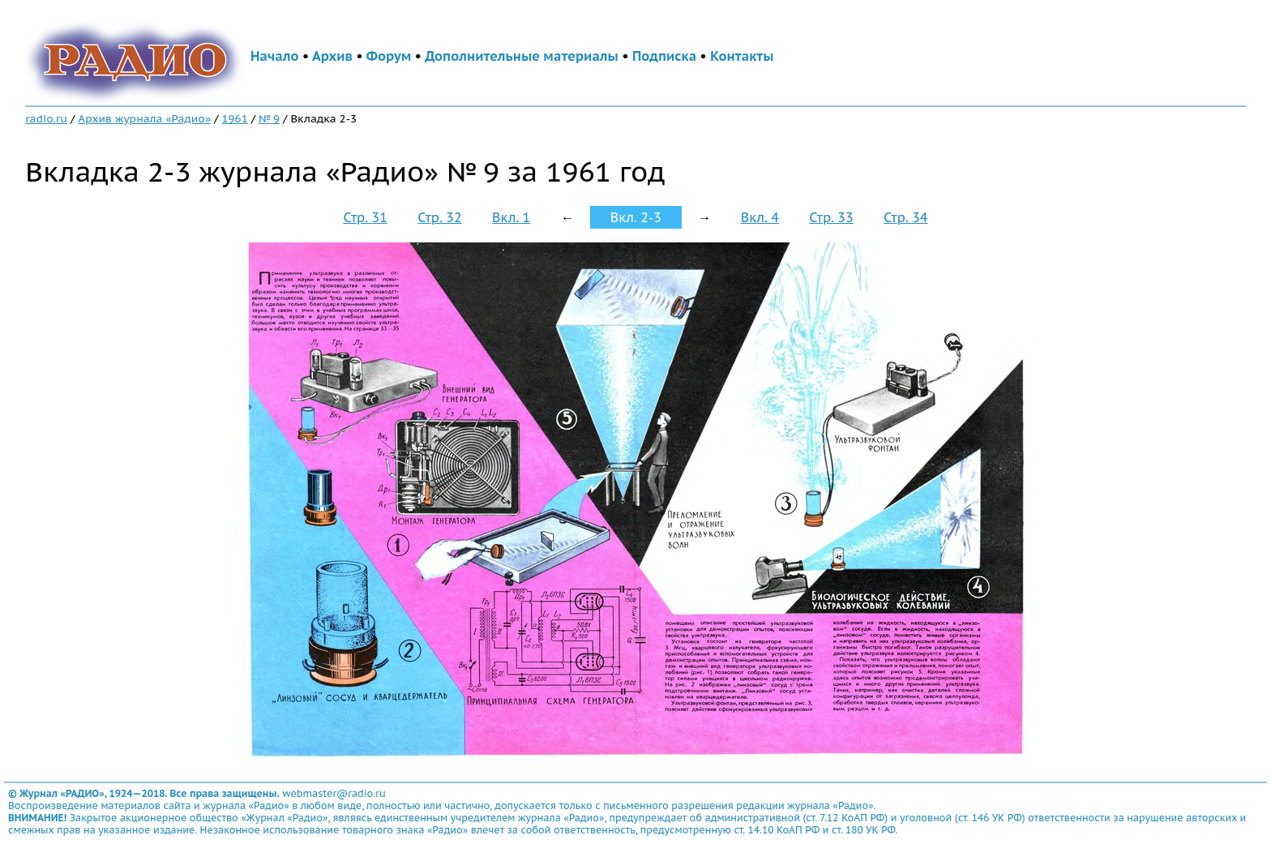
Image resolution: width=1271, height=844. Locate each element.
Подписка (664, 56)
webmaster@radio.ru (334, 793)
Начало (274, 56)
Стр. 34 (905, 217)
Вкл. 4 (760, 217)
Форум (389, 56)
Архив (332, 56)
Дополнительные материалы (521, 56)
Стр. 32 (439, 217)
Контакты (741, 56)
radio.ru (46, 118)
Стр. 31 (365, 217)
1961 (234, 118)
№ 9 (269, 118)
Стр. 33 (831, 217)
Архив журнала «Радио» (144, 118)
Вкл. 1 (511, 217)
